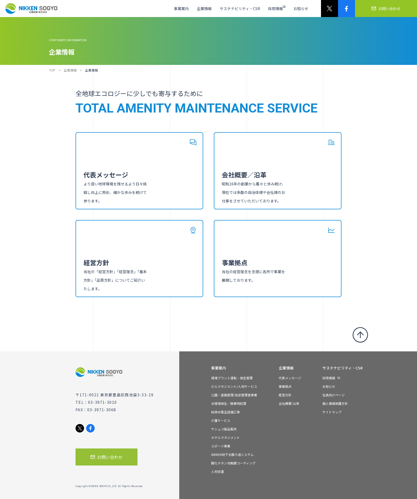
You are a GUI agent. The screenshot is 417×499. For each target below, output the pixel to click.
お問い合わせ (106, 457)
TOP (52, 70)
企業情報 (70, 70)
